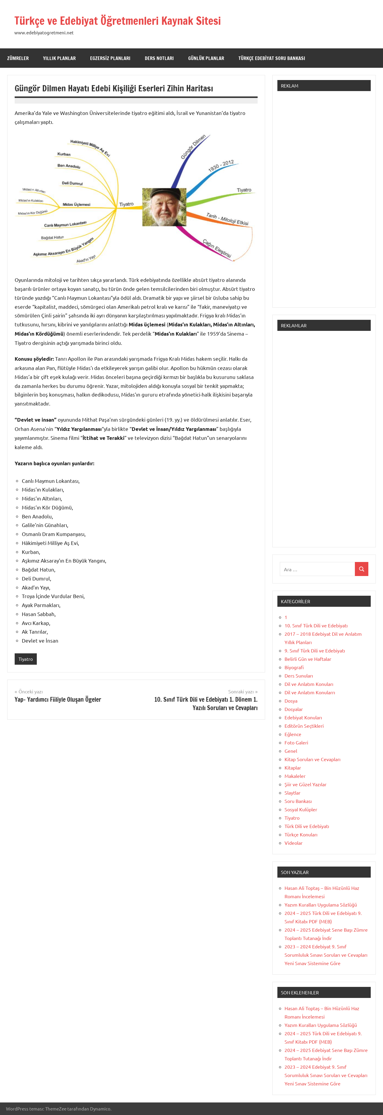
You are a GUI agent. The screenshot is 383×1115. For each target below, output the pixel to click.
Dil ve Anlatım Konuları (309, 684)
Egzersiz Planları (110, 58)
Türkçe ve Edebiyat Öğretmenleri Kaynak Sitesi (130, 20)
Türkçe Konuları (301, 834)
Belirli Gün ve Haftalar (308, 659)
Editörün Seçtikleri (304, 726)
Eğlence (293, 734)
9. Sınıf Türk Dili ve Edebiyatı (315, 650)
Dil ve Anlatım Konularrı (310, 692)
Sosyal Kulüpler (301, 809)
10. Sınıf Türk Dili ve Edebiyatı (316, 625)
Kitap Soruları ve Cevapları (313, 759)
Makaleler (295, 776)
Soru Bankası (298, 801)
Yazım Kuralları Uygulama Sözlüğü (321, 904)
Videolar (294, 843)
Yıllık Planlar (59, 58)
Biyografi (294, 667)
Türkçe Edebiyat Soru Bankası (271, 58)
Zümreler (18, 58)
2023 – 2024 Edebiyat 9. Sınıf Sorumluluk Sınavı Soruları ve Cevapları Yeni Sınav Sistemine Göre (326, 954)
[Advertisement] (324, 202)
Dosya (291, 701)
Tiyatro (26, 659)
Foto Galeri (296, 742)
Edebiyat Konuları (303, 717)
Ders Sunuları (299, 675)
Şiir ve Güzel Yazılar (305, 784)
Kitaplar (293, 767)
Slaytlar (292, 792)
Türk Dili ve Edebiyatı (307, 826)
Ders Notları (159, 58)
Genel (291, 751)
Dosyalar (294, 709)
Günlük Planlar (206, 58)
